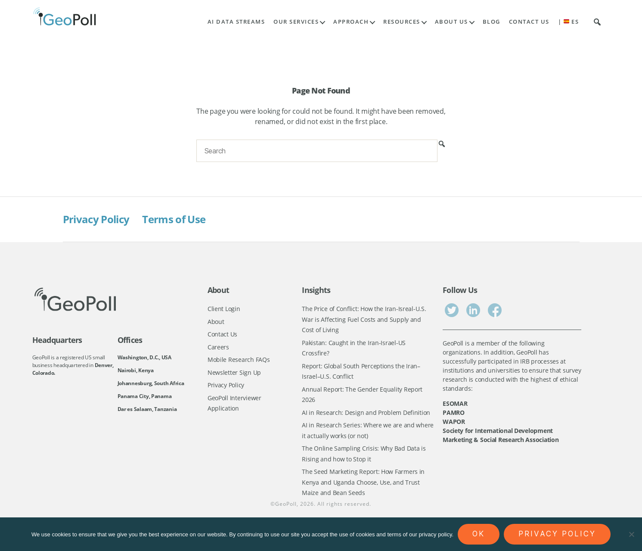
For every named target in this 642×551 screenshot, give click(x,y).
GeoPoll (286, 503)
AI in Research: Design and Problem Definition (366, 412)
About (216, 322)
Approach (351, 22)
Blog (491, 22)
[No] (631, 534)
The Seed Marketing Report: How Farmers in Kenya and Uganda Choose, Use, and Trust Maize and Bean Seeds (363, 482)
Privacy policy (557, 533)
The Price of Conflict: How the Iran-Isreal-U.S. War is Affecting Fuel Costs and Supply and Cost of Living (364, 319)
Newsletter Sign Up (234, 372)
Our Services (296, 22)
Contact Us (529, 22)
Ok (478, 533)
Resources (401, 22)
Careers (218, 347)
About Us (451, 22)
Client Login (224, 309)
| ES (568, 22)
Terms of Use (173, 219)
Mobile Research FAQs (239, 359)
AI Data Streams (236, 22)
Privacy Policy (96, 219)
